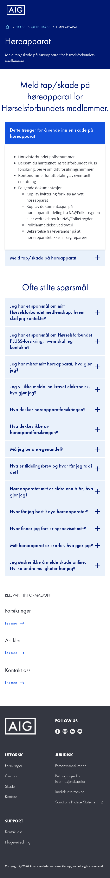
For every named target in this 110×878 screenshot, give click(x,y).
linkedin (72, 731)
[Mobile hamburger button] (98, 10)
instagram (65, 731)
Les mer (11, 623)
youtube (79, 731)
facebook (57, 731)
